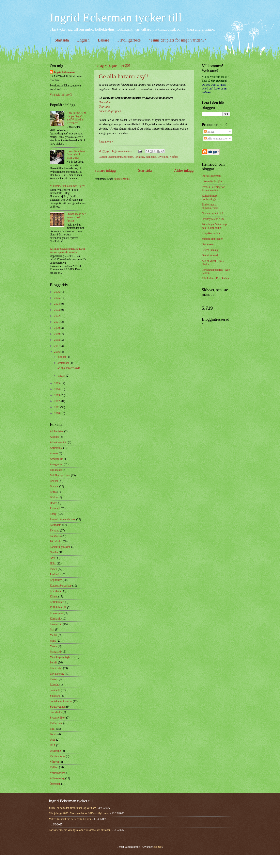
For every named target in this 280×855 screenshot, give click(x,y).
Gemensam (208, 244)
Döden (53, 503)
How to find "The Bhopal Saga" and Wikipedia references (76, 118)
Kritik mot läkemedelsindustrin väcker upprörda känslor (67, 250)
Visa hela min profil (61, 94)
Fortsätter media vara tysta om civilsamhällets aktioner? (80, 830)
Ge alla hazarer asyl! (124, 76)
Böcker (54, 497)
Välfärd (174, 156)
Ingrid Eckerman (64, 72)
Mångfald (55, 651)
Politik (53, 662)
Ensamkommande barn (120, 156)
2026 (57, 291)
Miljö (53, 640)
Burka (53, 491)
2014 (57, 389)
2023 (57, 309)
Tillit (52, 728)
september (64, 362)
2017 (57, 345)
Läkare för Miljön (212, 181)
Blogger (157, 846)
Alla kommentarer (216, 138)
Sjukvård (55, 695)
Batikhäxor (56, 469)
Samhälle (150, 156)
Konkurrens (56, 613)
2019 (57, 333)
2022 (57, 315)
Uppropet (104, 106)
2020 (57, 327)
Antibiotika (56, 447)
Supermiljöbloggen (212, 238)
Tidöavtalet (56, 723)
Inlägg (209, 131)
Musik (53, 646)
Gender (54, 552)
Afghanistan (56, 431)
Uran (53, 739)
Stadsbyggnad (57, 706)
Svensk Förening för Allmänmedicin (213, 188)
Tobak (53, 734)
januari (62, 375)
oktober (62, 356)
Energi (53, 513)
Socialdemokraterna (61, 701)
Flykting (139, 156)
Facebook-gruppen (110, 111)
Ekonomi (55, 508)
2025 (57, 297)
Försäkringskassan (60, 546)
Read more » (106, 141)
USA (53, 745)
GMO (53, 558)
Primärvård (56, 668)
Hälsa (53, 563)
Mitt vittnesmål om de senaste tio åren (70, 819)
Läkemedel (56, 624)
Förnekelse (56, 541)
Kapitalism (56, 579)
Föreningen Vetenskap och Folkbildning (214, 226)
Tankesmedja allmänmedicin (210, 206)
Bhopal (54, 480)
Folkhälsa (55, 536)
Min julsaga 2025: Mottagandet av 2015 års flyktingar (79, 813)
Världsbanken (57, 772)
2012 (57, 401)
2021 (57, 321)
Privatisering (57, 673)
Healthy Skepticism (213, 218)
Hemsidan (105, 102)
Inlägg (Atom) (121, 178)
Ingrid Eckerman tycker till (116, 17)
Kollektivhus (57, 602)
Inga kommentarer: (123, 151)
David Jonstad (210, 255)
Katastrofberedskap (61, 585)
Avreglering (56, 464)
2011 (57, 407)
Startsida (62, 40)
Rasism (54, 679)
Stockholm (56, 712)
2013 (57, 395)
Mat (52, 629)
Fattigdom (55, 524)
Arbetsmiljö (56, 458)
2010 (57, 413)
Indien (53, 569)
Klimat (54, 596)
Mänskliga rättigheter (62, 657)
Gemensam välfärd (212, 213)
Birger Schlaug (210, 249)
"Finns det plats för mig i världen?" (177, 40)
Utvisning (162, 156)
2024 (57, 303)
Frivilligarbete (129, 40)
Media (53, 635)
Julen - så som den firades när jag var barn (72, 807)
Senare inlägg (105, 170)
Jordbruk (55, 574)
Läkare (103, 40)
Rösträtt (54, 684)
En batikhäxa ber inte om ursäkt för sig (76, 217)
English (83, 40)
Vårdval (54, 761)
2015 (57, 383)
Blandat (54, 486)
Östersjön (55, 783)
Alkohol (54, 436)
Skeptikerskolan (211, 233)
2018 (57, 339)
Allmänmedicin (58, 442)
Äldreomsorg (57, 778)
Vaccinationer (57, 756)
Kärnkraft (55, 618)
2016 (57, 351)
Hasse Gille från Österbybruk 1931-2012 (76, 154)
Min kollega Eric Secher (215, 278)
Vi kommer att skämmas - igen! (67, 185)
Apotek (54, 453)
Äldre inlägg (184, 170)
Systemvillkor (57, 717)
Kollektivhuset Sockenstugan (210, 197)
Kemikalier (56, 591)
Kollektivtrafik (58, 607)
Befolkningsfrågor (60, 475)
